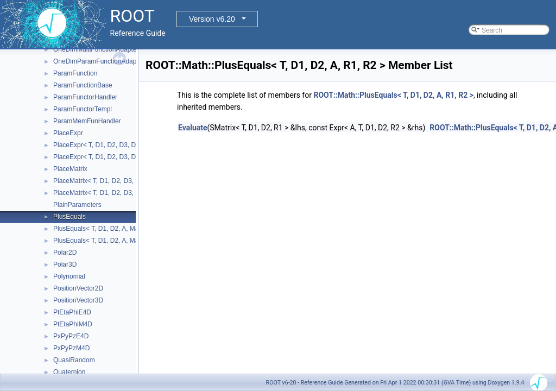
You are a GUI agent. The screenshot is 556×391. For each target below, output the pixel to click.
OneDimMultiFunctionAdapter (95, 49)
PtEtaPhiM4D (72, 324)
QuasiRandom (74, 360)
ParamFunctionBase (82, 85)
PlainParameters (77, 205)
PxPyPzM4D (71, 348)
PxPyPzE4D (71, 336)
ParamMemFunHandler (87, 121)
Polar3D (65, 264)
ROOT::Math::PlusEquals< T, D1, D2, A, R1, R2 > (393, 95)
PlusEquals (69, 216)
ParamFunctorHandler (85, 97)
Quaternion (69, 372)
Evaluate (192, 127)
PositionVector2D (78, 288)
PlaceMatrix (70, 169)
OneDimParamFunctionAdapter (98, 61)
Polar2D (65, 252)
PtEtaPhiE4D (72, 312)
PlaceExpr (68, 133)
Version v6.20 (212, 19)
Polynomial (69, 276)
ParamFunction (75, 73)
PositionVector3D (78, 300)
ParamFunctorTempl (82, 109)
